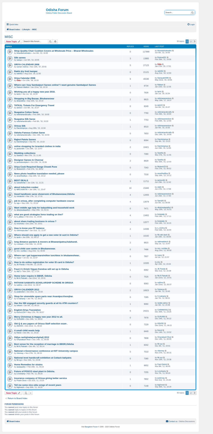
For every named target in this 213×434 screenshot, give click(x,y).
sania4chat (21, 183)
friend (19, 333)
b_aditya (20, 217)
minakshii (20, 196)
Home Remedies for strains (28, 364)
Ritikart (160, 85)
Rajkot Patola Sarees (25, 139)
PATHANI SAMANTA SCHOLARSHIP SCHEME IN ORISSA (43, 282)
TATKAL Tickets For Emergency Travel (34, 105)
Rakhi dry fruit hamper (26, 71)
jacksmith (20, 149)
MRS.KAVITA (22, 189)
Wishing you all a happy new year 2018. (34, 91)
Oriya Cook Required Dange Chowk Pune (35, 167)
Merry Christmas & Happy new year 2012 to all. (38, 317)
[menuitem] (191, 24)
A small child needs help (27, 330)
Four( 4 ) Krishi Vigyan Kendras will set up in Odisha (41, 269)
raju (18, 203)
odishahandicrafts (24, 114)
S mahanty (21, 299)
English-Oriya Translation (27, 310)
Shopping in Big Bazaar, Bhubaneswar (34, 98)
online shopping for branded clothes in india (37, 146)
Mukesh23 (21, 169)
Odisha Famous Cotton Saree (29, 132)
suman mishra (22, 67)
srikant (19, 305)
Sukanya (161, 289)
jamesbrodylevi (23, 162)
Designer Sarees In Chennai (28, 160)
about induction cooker (26, 187)
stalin (159, 187)
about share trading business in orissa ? (35, 221)
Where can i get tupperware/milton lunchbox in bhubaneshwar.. (47, 255)
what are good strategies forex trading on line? (38, 214)
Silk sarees (20, 57)
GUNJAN (20, 319)
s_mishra (161, 228)
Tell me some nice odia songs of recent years (37, 385)
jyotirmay (161, 378)
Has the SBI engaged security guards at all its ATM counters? (46, 303)
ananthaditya (22, 176)
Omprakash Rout (23, 340)
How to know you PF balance (29, 228)
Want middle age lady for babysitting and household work (44, 207)
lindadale (161, 214)
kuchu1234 (21, 312)
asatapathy (21, 367)
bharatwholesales (24, 53)
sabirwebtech (162, 242)
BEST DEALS (21, 180)
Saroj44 (160, 201)
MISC (9, 37)
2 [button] (191, 41)
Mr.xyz (160, 344)
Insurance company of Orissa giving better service (40, 378)
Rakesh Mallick (23, 87)
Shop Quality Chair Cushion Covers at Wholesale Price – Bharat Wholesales (53, 51)
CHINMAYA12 (163, 310)
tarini (19, 94)
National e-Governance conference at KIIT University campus (46, 351)
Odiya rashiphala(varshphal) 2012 (31, 337)
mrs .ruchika (22, 251)
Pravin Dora (21, 380)
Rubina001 (161, 57)
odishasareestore (164, 98)
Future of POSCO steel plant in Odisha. (34, 371)
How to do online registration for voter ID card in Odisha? (44, 262)
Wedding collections (24, 153)
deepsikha (21, 101)
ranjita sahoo (162, 303)
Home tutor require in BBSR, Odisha (33, 276)
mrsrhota (20, 224)
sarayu (19, 60)
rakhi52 (20, 74)
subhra (19, 285)
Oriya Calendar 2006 (24, 78)
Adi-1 (19, 271)
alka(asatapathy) (23, 210)
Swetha (20, 155)
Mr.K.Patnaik (22, 278)
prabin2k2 (21, 292)
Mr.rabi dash (162, 235)
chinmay (20, 353)
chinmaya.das (22, 230)
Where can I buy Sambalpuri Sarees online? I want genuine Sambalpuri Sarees (55, 85)
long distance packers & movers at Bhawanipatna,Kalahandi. (46, 242)
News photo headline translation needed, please (39, 173)
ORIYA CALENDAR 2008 (26, 64)
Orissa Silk (19, 126)
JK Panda (21, 264)
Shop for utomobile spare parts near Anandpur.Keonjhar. (43, 296)
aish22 (19, 108)
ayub (19, 237)
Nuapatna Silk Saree (24, 119)
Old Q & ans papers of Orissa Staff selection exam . (41, 323)
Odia (159, 64)
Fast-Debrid (162, 364)
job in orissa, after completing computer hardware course (44, 201)
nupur (19, 258)
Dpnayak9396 (163, 78)
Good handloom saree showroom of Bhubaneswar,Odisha (44, 194)
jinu (158, 262)
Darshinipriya (22, 128)
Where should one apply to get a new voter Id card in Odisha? (46, 235)
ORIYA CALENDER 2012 (26, 289)
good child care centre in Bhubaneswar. (35, 248)
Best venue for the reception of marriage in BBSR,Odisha (44, 344)
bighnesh (20, 387)
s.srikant (20, 244)
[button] (194, 41)
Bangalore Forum (91, 427)
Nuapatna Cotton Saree (26, 112)
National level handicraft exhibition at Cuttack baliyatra (42, 357)
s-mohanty (21, 374)
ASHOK (20, 326)
